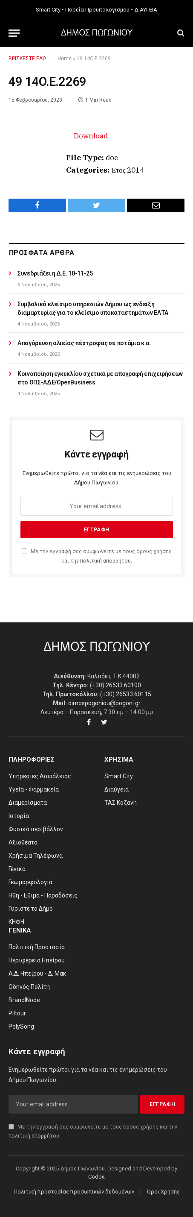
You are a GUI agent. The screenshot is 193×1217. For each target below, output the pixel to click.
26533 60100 (123, 685)
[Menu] (14, 33)
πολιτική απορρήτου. (106, 560)
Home (65, 59)
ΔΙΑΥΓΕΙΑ (145, 9)
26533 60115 (133, 694)
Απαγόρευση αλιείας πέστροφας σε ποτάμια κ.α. (84, 343)
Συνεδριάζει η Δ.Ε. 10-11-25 (55, 273)
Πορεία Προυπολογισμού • (99, 9)
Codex (96, 1176)
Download (91, 136)
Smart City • (50, 9)
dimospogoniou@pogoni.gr (104, 703)
